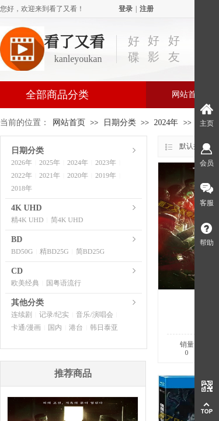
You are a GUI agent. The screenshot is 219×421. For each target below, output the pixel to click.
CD (17, 271)
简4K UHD (67, 220)
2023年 (105, 162)
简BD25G (90, 251)
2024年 (166, 122)
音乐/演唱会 (94, 314)
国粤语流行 (63, 283)
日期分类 (119, 122)
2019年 (105, 175)
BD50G (22, 251)
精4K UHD (27, 220)
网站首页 (69, 122)
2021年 (49, 175)
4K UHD (26, 207)
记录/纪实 (54, 314)
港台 (76, 327)
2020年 (77, 175)
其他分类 (27, 302)
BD (16, 239)
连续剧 (21, 314)
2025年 (49, 162)
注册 (147, 9)
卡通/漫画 (26, 327)
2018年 (21, 188)
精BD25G (54, 251)
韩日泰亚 (104, 327)
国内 (55, 327)
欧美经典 (25, 283)
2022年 (21, 175)
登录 (126, 9)
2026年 (21, 162)
